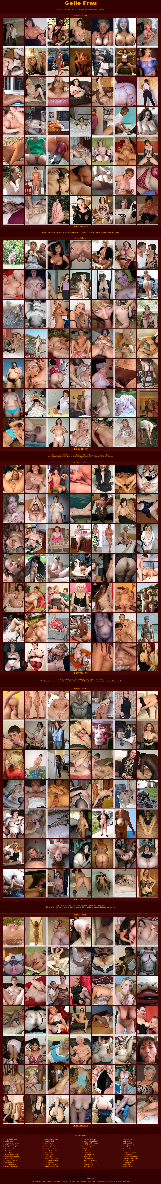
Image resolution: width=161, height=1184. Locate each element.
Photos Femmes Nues (130, 1151)
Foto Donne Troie (50, 1149)
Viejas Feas (127, 1164)
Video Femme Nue (129, 1145)
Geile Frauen (49, 1153)
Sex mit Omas (127, 1155)
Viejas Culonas (89, 1155)
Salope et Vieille (128, 1149)
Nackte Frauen (128, 1139)
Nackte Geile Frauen (52, 1158)
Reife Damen (88, 1166)
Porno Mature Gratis (12, 1143)
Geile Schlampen (11, 1166)
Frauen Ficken (49, 1155)
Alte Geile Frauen (51, 1164)
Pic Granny (87, 1149)
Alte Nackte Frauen (51, 1160)
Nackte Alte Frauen (11, 1145)
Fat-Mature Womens (12, 1156)
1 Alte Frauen (88, 1151)
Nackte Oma (9, 1141)
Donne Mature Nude (11, 1155)
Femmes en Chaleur (129, 1153)
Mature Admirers (90, 1139)
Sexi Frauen (9, 1158)
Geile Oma (8, 1153)
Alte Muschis (49, 1162)
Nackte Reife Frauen (91, 1143)
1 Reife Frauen (89, 1145)
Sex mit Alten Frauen (52, 1166)
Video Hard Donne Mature (14, 1149)
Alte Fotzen (48, 1156)
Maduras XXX (89, 1153)
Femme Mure (88, 1164)
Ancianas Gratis (128, 1160)
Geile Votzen (49, 1143)
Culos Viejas (127, 1162)
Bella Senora (9, 1162)
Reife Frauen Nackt (90, 1160)
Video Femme (127, 1147)
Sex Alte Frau (88, 1162)
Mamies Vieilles (50, 1141)
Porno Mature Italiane (52, 1151)
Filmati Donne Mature (52, 1147)
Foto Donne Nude (11, 1147)
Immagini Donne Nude (130, 1158)
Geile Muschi (127, 1143)
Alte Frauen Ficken (90, 1141)
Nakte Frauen (88, 1158)
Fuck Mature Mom (11, 1139)
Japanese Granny (11, 1160)
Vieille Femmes (128, 1166)
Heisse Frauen (9, 1151)
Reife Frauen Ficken (51, 1139)
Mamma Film (49, 1145)
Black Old (87, 1156)
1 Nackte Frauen (89, 1147)
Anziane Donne (10, 1164)
